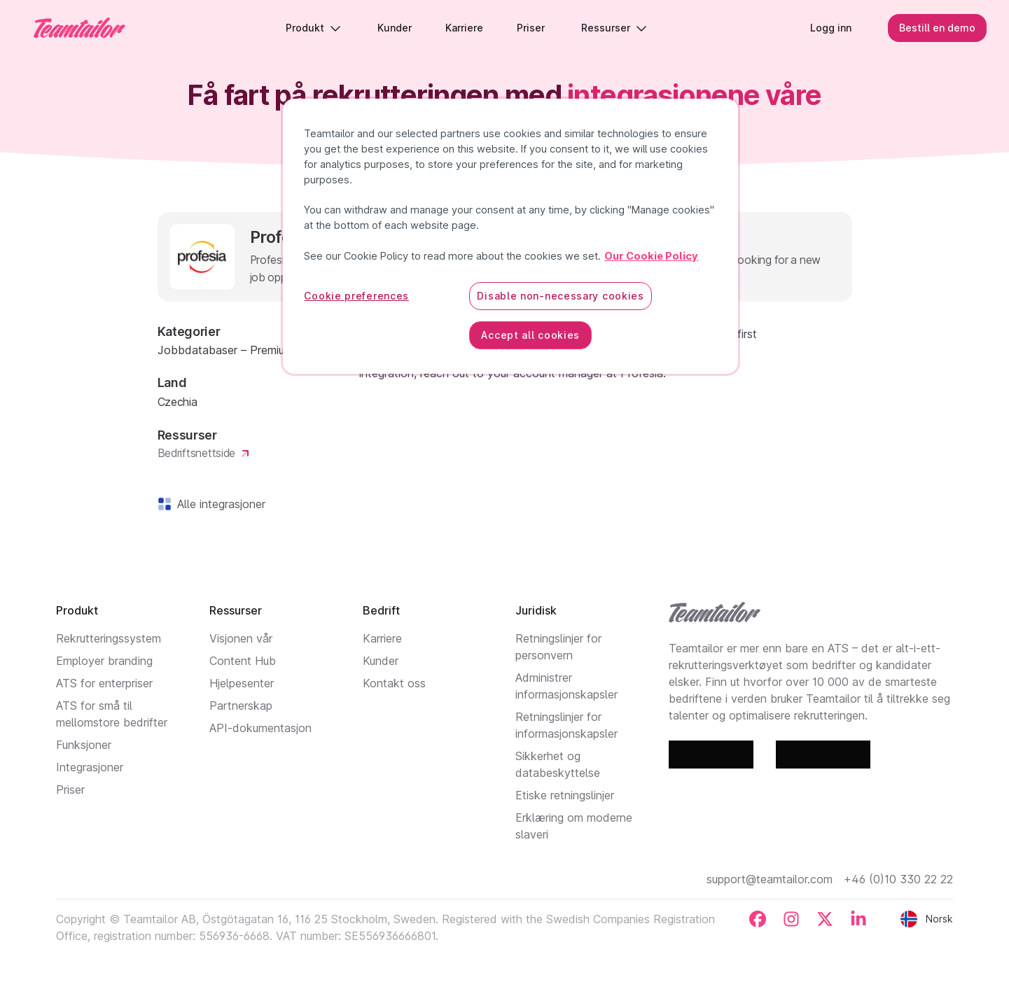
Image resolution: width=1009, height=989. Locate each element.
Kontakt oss (394, 683)
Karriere (382, 638)
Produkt (313, 28)
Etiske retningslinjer (564, 795)
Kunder (380, 661)
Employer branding (104, 661)
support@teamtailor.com (770, 879)
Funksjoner (83, 745)
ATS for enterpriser (104, 683)
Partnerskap (240, 706)
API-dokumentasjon (260, 728)
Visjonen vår (240, 638)
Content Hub (242, 661)
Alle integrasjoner (218, 504)
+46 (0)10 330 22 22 (898, 879)
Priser (70, 790)
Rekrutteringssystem (108, 638)
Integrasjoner (89, 767)
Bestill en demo (937, 28)
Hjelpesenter (241, 683)
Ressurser (614, 28)
